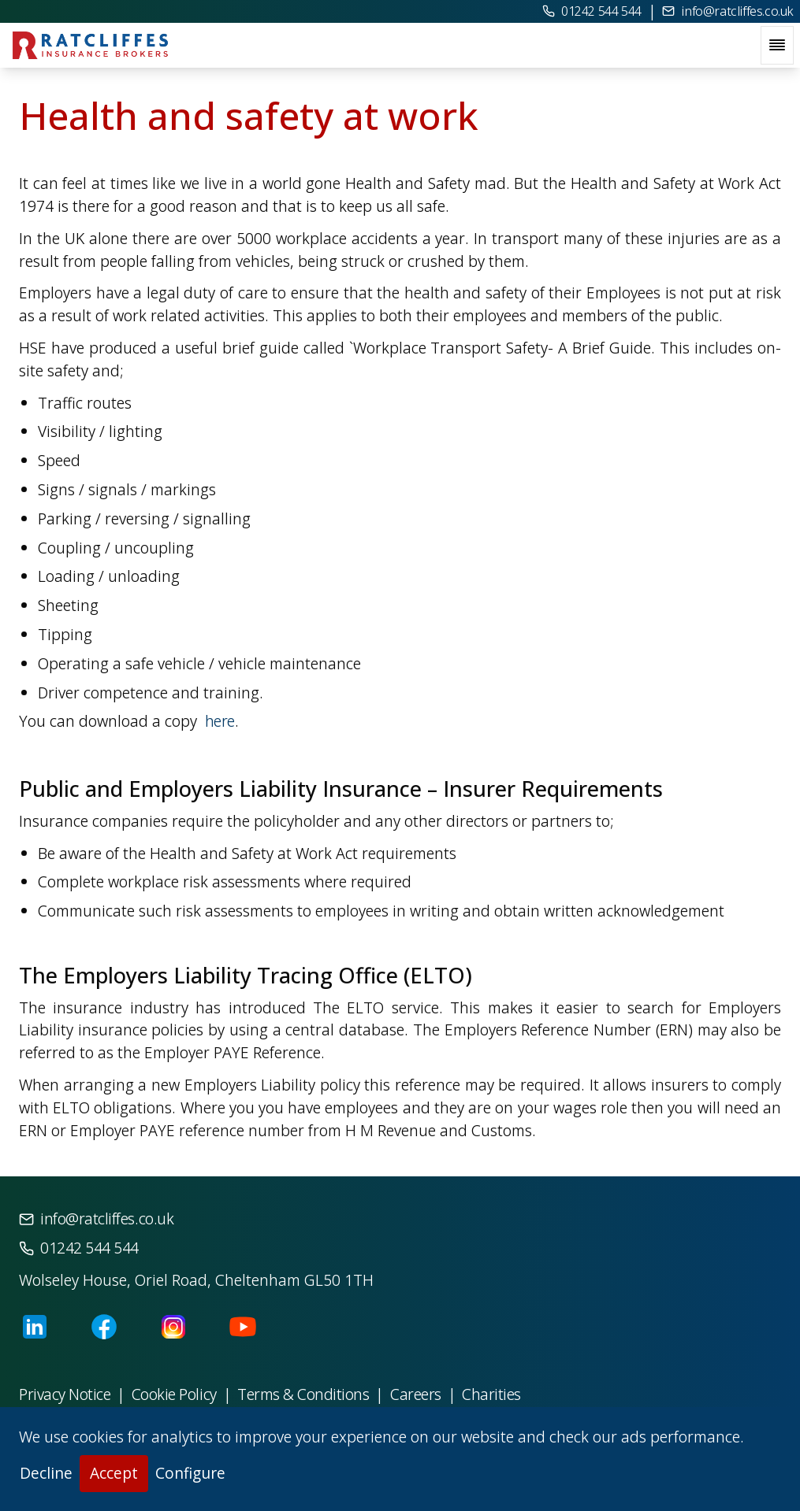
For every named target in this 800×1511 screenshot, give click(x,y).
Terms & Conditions (303, 1394)
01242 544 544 (592, 11)
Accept (114, 1472)
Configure (190, 1472)
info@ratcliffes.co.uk (728, 11)
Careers (415, 1394)
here (218, 720)
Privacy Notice (64, 1394)
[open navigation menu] (777, 45)
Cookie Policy (174, 1394)
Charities (491, 1394)
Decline (46, 1472)
